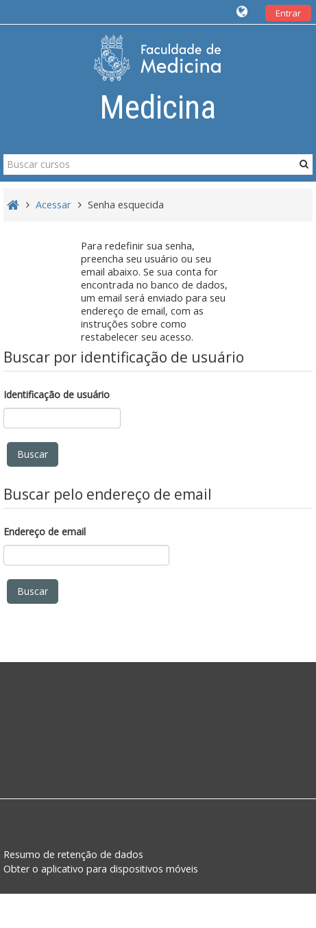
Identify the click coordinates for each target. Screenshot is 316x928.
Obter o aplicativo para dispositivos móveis (100, 868)
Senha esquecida (126, 204)
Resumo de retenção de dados (73, 854)
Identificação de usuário (56, 394)
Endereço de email (44, 531)
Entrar (288, 13)
